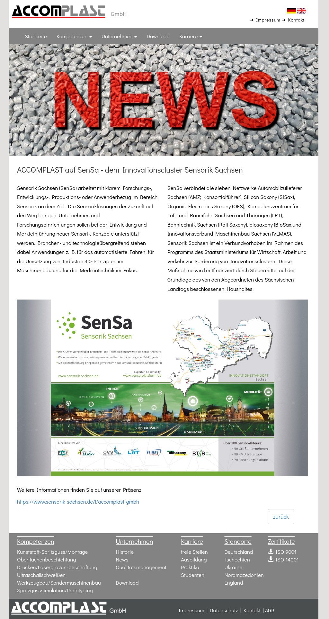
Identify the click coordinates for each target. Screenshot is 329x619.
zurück (281, 516)
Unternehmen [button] (119, 36)
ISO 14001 (283, 558)
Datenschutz (224, 609)
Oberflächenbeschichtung (46, 558)
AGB (269, 609)
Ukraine (233, 566)
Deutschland (238, 550)
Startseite (36, 36)
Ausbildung (194, 558)
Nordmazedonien (244, 574)
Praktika (190, 566)
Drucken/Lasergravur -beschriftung (57, 566)
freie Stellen (194, 550)
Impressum (191, 609)
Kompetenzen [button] (74, 36)
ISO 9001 (282, 550)
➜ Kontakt (294, 19)
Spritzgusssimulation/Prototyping (55, 589)
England (233, 581)
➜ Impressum (266, 19)
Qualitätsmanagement (141, 566)
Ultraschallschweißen (41, 574)
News (122, 558)
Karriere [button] (190, 36)
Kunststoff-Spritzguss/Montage (52, 550)
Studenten (192, 574)
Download (158, 36)
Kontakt (252, 609)
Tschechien (237, 558)
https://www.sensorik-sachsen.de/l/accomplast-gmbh (78, 501)
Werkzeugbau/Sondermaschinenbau (59, 581)
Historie (125, 550)
